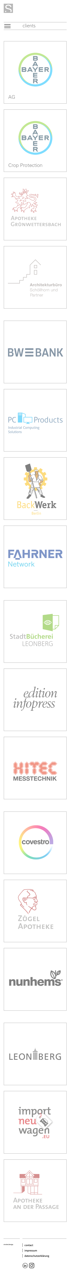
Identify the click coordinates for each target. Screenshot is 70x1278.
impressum (30, 1250)
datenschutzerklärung (36, 1256)
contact (28, 1245)
